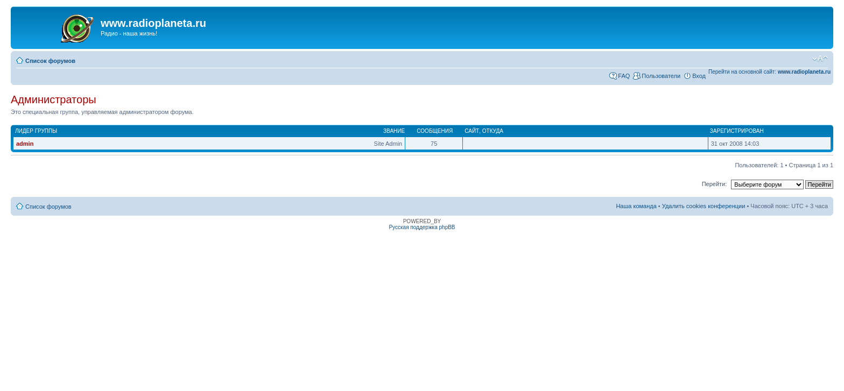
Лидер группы (36, 131)
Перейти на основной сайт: (769, 72)
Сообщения (435, 131)
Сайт (472, 131)
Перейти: (714, 184)
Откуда (492, 131)
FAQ (624, 76)
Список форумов (50, 61)
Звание (394, 131)
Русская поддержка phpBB (422, 227)
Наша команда (636, 206)
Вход (699, 76)
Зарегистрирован (737, 131)
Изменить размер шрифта (820, 58)
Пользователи (661, 76)
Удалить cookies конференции (703, 206)
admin (24, 143)
